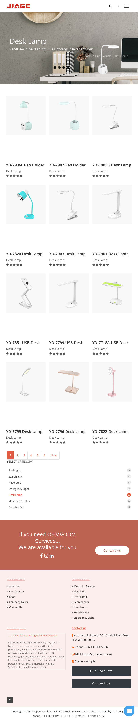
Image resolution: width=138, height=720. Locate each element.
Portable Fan (16, 507)
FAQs (12, 596)
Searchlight (15, 476)
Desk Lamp (15, 495)
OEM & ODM (51, 716)
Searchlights (81, 602)
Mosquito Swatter (19, 501)
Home (87, 56)
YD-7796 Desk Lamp (67, 431)
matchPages (119, 711)
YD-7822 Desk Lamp (110, 431)
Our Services (16, 591)
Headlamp (14, 482)
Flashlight (14, 470)
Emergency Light (18, 489)
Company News (18, 602)
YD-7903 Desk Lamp (67, 253)
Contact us (112, 550)
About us (14, 586)
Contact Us (15, 607)
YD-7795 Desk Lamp (24, 431)
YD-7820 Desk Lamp (24, 253)
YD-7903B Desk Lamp (111, 165)
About (36, 716)
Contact (79, 716)
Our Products (103, 56)
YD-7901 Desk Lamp (110, 253)
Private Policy (96, 716)
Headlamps (81, 607)
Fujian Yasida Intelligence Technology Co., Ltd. (61, 711)
